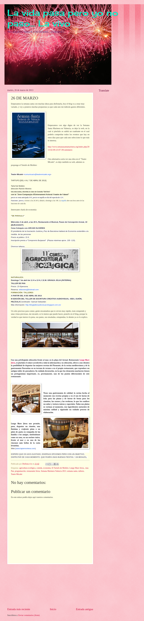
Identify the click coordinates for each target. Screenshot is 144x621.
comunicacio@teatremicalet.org (37, 174)
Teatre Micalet (16, 474)
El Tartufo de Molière (60, 468)
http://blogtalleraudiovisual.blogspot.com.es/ (43, 305)
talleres (81, 471)
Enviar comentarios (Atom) (29, 615)
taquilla (63, 201)
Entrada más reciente (18, 609)
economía (47, 468)
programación (20, 471)
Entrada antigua (84, 609)
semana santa (72, 471)
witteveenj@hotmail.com (29, 290)
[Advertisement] (50, 585)
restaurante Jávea (33, 471)
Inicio (53, 609)
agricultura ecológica (27, 468)
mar (86, 468)
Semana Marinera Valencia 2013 (53, 471)
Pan (12, 471)
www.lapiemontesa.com (25, 448)
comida (39, 468)
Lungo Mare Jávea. (76, 468)
